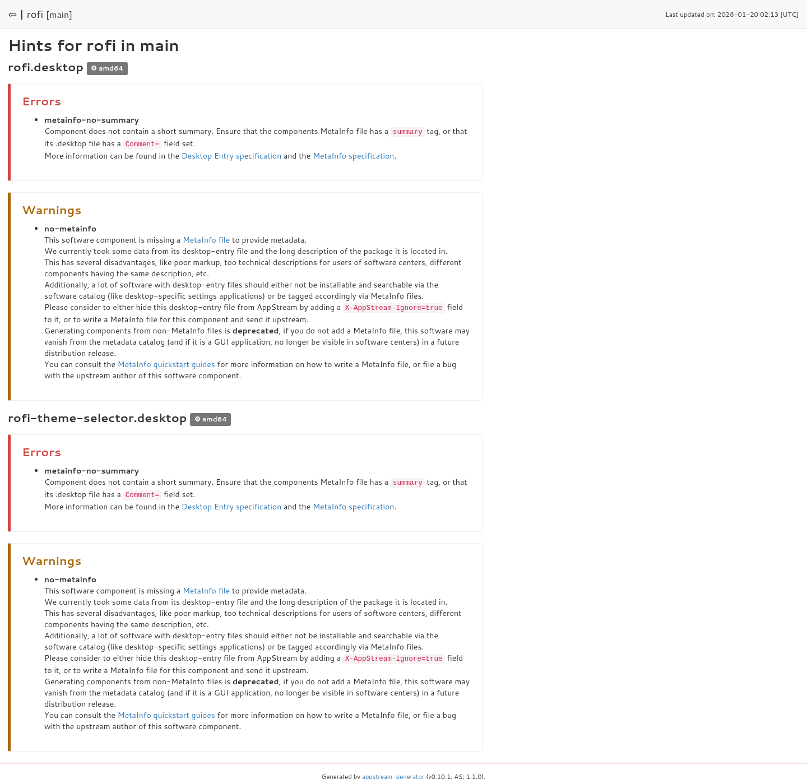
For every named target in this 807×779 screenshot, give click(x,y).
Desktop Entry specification (231, 154)
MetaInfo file (206, 238)
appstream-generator (393, 773)
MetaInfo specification (353, 154)
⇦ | (16, 14)
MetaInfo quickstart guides (166, 362)
